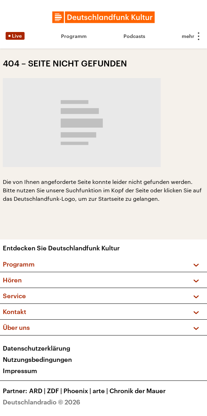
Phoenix (78, 391)
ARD (38, 391)
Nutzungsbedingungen (37, 359)
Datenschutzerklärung (36, 348)
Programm (74, 36)
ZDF (55, 391)
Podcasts (134, 36)
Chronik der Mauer (137, 391)
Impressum (20, 371)
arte (101, 391)
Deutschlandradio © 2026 (41, 402)
